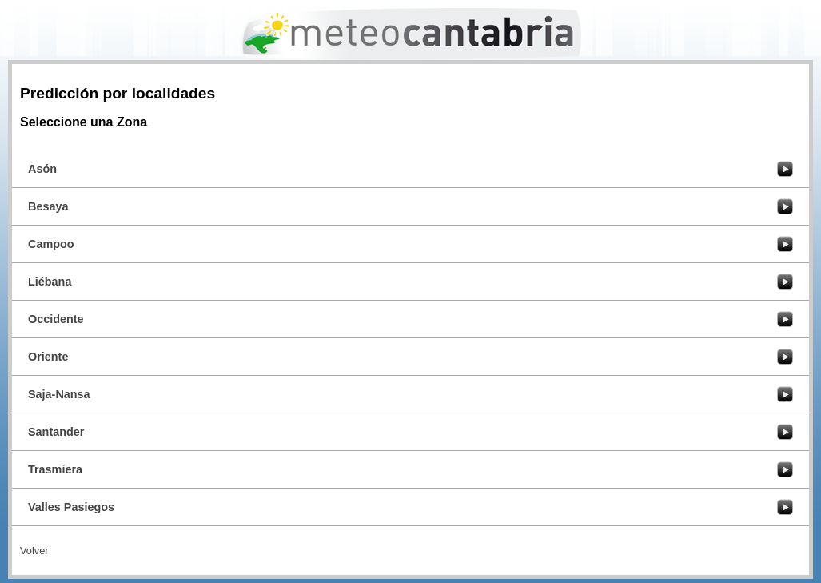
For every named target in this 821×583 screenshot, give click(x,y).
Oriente (48, 356)
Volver (34, 551)
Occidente (56, 319)
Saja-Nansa (59, 394)
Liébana (49, 281)
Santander (56, 431)
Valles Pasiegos (71, 507)
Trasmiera (55, 469)
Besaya (48, 206)
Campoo (51, 244)
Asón (42, 168)
